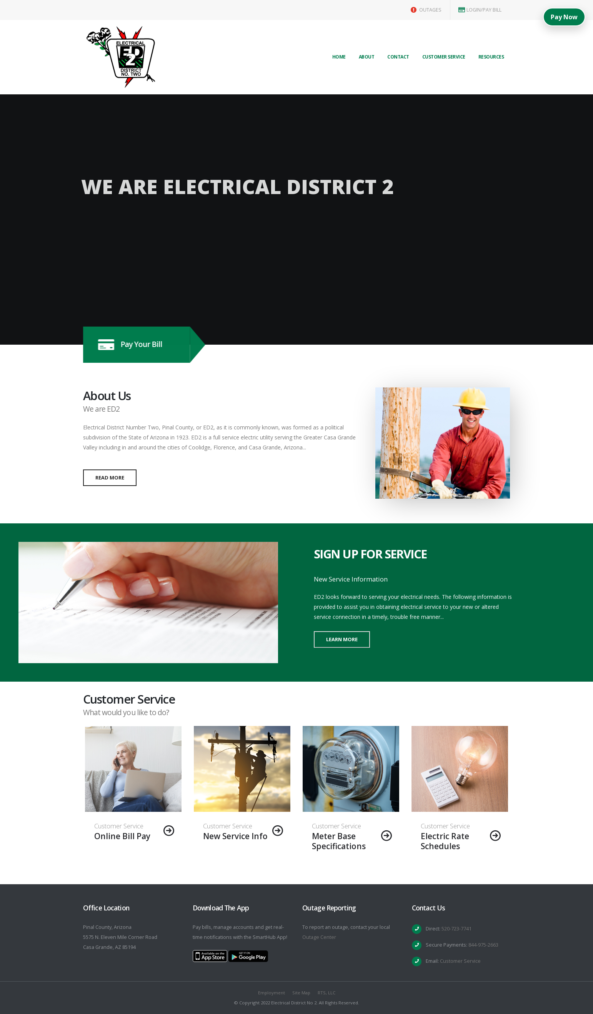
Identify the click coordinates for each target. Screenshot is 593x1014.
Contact (398, 57)
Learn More (342, 639)
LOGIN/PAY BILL (479, 10)
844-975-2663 (483, 945)
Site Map (301, 993)
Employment (271, 993)
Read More (109, 477)
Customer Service (443, 57)
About (367, 57)
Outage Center (319, 937)
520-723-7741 (456, 928)
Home (339, 57)
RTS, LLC (326, 993)
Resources (491, 57)
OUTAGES (426, 10)
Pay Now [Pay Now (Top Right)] (564, 17)
